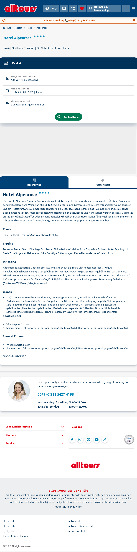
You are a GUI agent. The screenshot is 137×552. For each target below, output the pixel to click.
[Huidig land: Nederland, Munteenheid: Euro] (126, 8)
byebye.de (8, 532)
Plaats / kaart (102, 184)
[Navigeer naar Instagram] (80, 441)
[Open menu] (133, 8)
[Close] (134, 20)
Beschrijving (34, 184)
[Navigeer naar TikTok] (105, 441)
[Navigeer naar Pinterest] (88, 441)
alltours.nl (74, 522)
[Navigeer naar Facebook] (72, 441)
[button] (35, 428)
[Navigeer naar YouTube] (96, 441)
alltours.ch (9, 527)
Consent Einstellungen (16, 537)
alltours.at (8, 522)
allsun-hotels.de (77, 532)
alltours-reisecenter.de (81, 527)
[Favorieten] (82, 8)
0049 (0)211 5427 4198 (55, 396)
